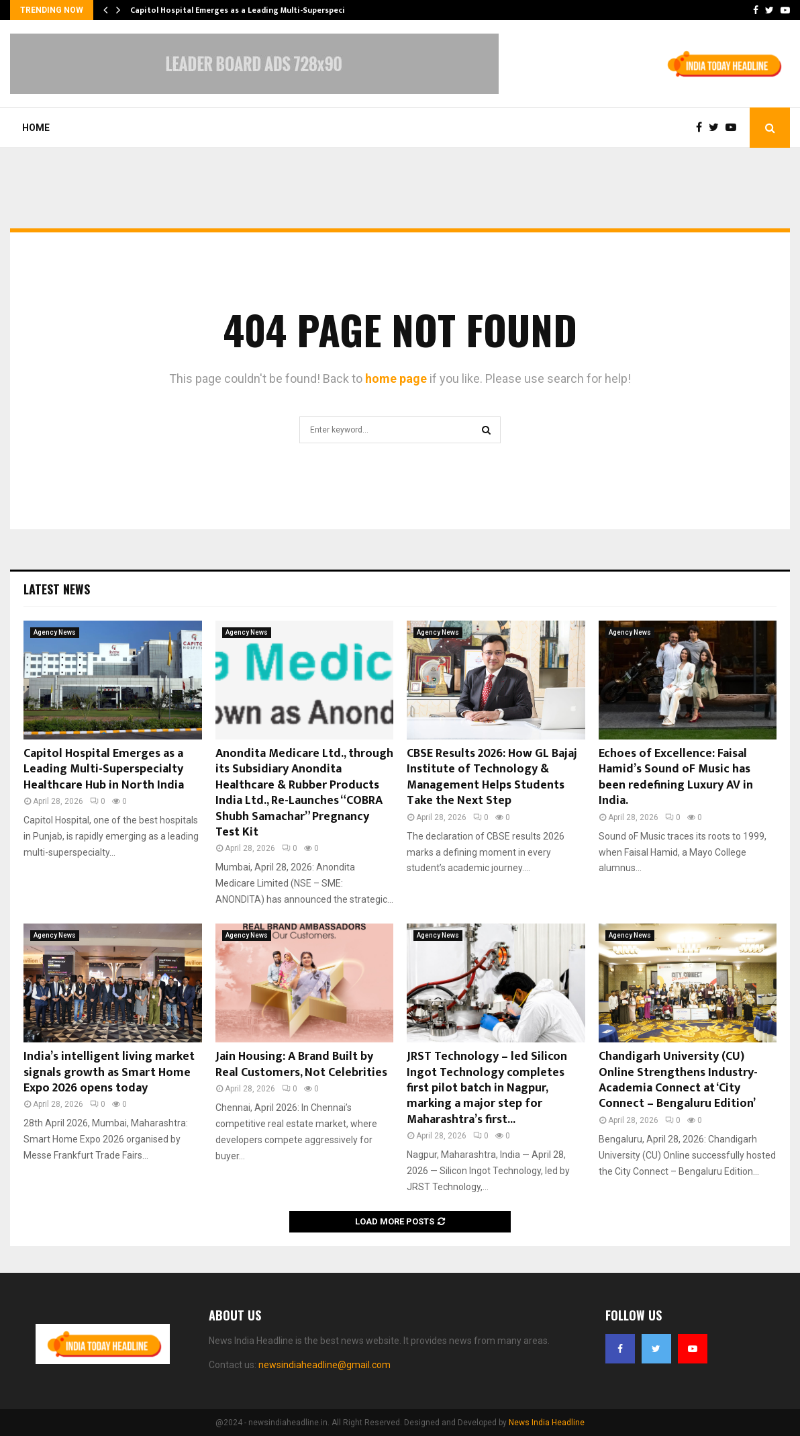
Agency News (55, 632)
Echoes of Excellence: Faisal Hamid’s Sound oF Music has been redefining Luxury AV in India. (676, 777)
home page (396, 378)
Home (36, 127)
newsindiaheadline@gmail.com (324, 1364)
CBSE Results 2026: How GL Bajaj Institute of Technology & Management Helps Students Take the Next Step (492, 777)
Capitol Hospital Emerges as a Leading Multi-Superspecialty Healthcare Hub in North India (103, 769)
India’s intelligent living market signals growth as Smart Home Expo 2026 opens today (109, 1072)
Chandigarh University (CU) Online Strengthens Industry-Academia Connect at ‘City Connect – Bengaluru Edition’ (678, 1080)
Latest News (56, 589)
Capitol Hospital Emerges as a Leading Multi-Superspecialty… (248, 10)
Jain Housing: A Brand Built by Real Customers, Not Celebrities (301, 1064)
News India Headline (547, 1422)
